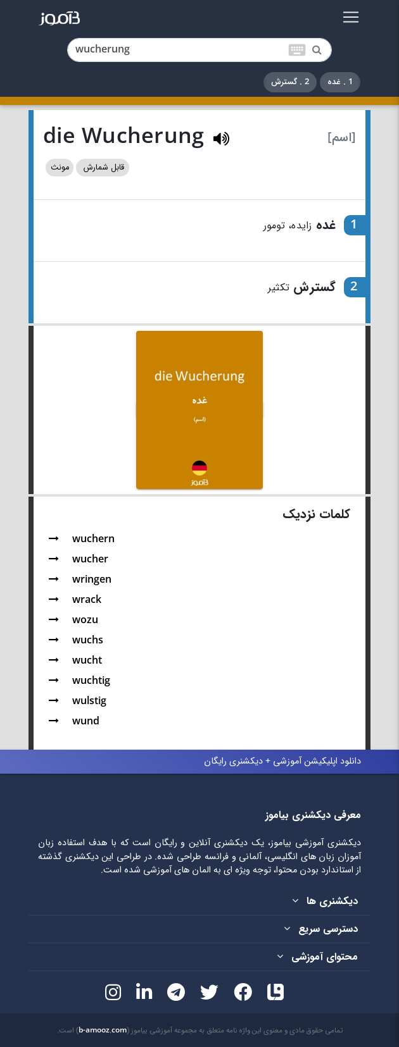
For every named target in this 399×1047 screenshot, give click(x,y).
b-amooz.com (103, 1030)
